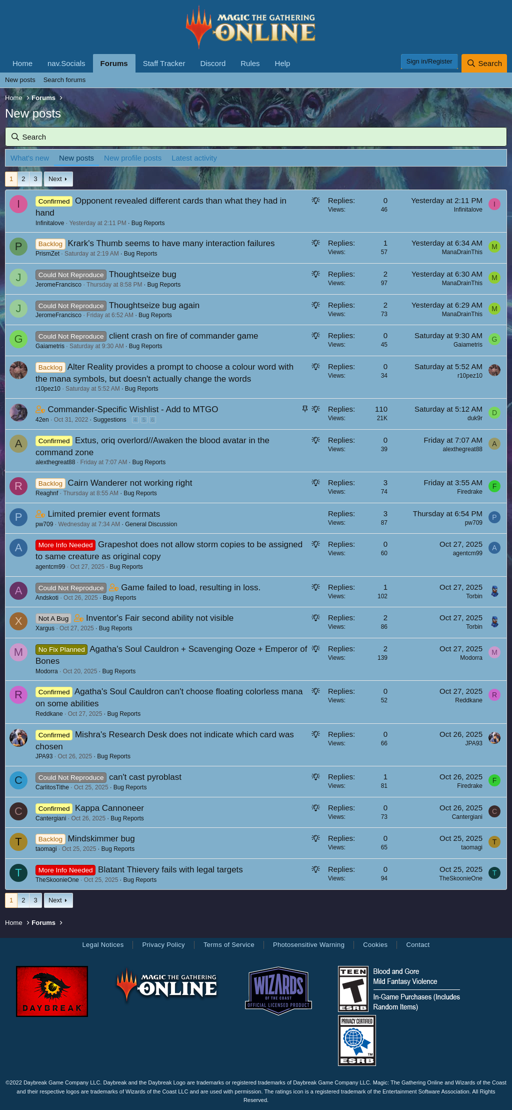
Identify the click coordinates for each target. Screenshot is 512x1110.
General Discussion (151, 524)
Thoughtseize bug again (154, 305)
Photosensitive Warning (308, 944)
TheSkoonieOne (57, 879)
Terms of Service (229, 944)
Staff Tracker (164, 63)
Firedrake (469, 491)
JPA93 (44, 756)
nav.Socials (67, 63)
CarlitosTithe (52, 787)
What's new (29, 158)
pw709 (44, 524)
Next (55, 179)
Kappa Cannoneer (109, 808)
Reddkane (49, 713)
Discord (213, 63)
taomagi (46, 848)
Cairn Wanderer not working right (130, 483)
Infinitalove (50, 223)
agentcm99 (50, 566)
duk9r (475, 418)
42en (42, 419)
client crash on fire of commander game (183, 336)
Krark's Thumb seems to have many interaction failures (171, 243)
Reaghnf (47, 493)
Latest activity (194, 158)
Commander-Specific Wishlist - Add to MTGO (133, 409)
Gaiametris (50, 346)
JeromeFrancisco (59, 284)
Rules (250, 63)
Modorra (47, 671)
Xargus (45, 628)
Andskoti (47, 597)
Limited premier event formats (104, 514)
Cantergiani (51, 818)
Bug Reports (148, 223)
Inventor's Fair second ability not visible (160, 618)
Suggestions (109, 419)
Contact (418, 944)
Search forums (65, 80)
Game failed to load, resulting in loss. (190, 587)
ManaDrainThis (462, 252)
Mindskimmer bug (101, 838)
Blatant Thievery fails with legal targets (170, 869)
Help (282, 63)
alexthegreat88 (55, 462)
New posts (20, 80)
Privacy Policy (163, 944)
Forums (114, 63)
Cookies (375, 944)
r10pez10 (48, 388)
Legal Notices (103, 944)
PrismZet (48, 253)
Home (22, 63)
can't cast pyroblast (145, 777)
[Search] (484, 63)
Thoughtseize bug (142, 274)
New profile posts (133, 158)
